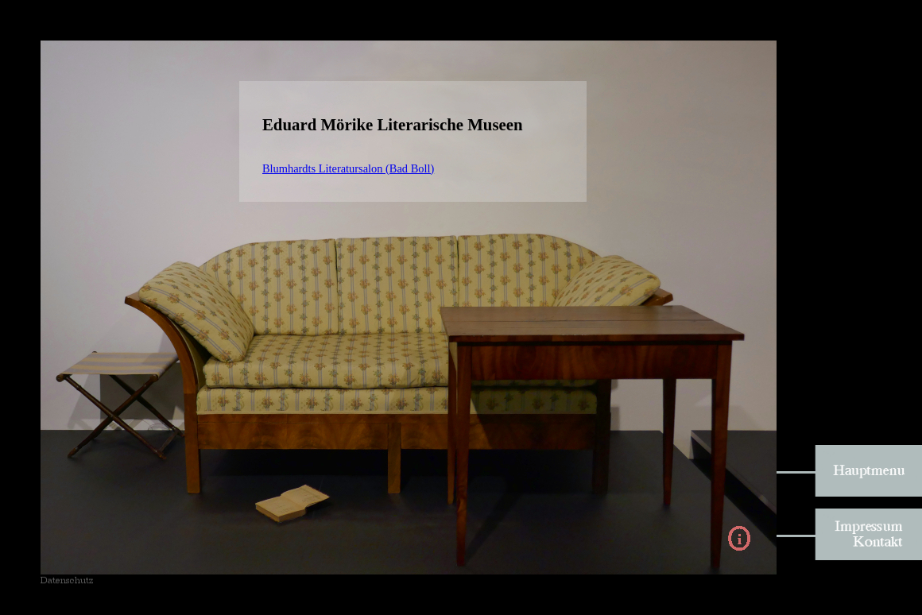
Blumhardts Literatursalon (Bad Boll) (348, 168)
